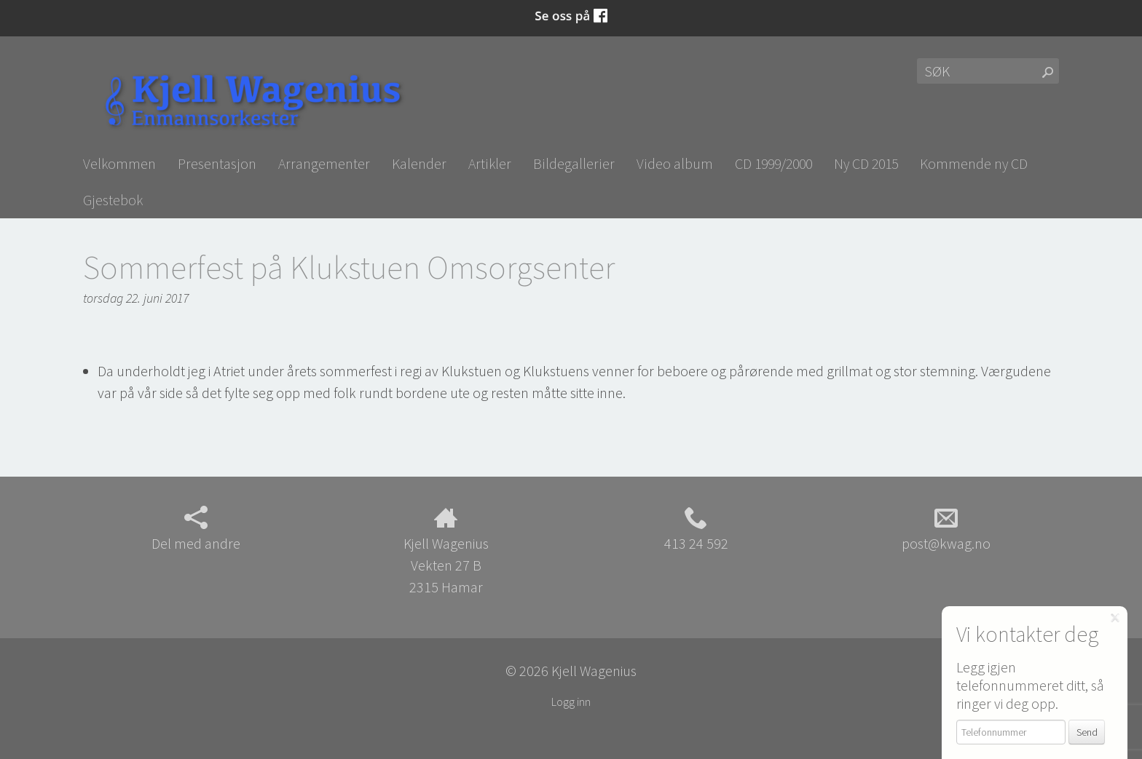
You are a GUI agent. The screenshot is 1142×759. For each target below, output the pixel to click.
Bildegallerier (574, 163)
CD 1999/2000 (773, 163)
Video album (675, 163)
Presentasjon (217, 163)
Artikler (489, 163)
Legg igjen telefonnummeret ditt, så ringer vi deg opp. (1030, 685)
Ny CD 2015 (866, 163)
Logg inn (571, 701)
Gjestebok (113, 200)
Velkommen (119, 163)
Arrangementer (324, 163)
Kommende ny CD (974, 163)
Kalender (419, 163)
